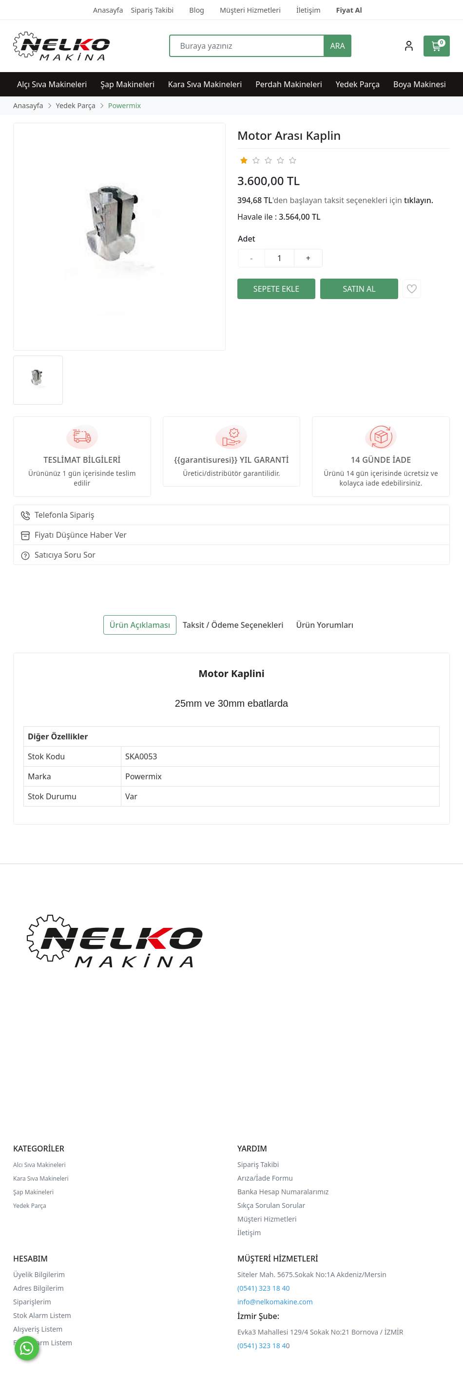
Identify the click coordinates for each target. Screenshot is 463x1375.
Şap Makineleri (33, 1192)
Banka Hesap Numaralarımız (282, 1191)
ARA (337, 45)
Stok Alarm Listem (42, 1315)
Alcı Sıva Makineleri (39, 1165)
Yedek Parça (29, 1206)
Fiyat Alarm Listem (42, 1342)
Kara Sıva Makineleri (41, 1178)
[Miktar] (279, 258)
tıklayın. (418, 200)
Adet (246, 238)
